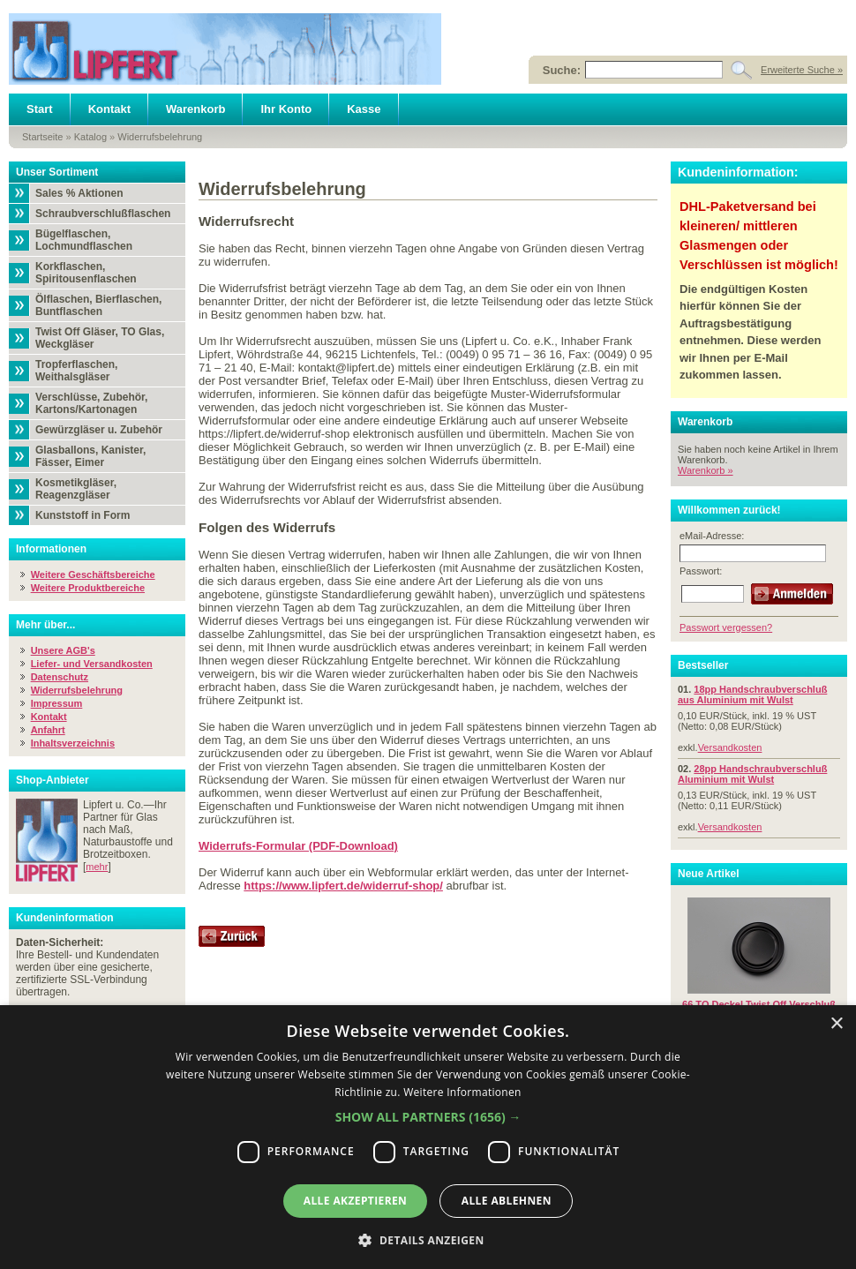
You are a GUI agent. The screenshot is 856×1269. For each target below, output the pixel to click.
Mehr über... (45, 625)
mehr (97, 866)
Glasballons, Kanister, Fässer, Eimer (90, 456)
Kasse (363, 109)
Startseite (42, 136)
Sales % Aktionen (79, 193)
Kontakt (109, 109)
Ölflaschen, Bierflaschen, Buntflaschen (98, 305)
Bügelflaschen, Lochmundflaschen (83, 240)
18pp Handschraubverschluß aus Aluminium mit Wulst (752, 694)
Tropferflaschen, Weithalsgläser (76, 370)
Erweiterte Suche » (802, 69)
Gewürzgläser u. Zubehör (98, 430)
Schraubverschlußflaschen (102, 213)
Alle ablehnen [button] (507, 1200)
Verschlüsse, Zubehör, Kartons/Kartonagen (91, 403)
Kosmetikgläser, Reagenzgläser (75, 489)
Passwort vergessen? (726, 627)
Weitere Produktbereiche (88, 587)
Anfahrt (48, 730)
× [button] (836, 1024)
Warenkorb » (705, 470)
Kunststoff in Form (82, 515)
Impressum (57, 703)
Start (39, 109)
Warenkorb (195, 109)
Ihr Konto (286, 109)
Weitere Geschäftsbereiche (93, 574)
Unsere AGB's (63, 650)
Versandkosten (730, 747)
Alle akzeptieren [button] (356, 1200)
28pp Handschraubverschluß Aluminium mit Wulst (752, 774)
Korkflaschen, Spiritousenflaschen (86, 272)
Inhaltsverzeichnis (73, 743)
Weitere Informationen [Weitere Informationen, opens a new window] (462, 1092)
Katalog (90, 136)
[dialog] (428, 1137)
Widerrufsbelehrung (159, 136)
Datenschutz (59, 677)
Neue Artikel (709, 873)
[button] (428, 1116)
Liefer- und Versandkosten (92, 663)
